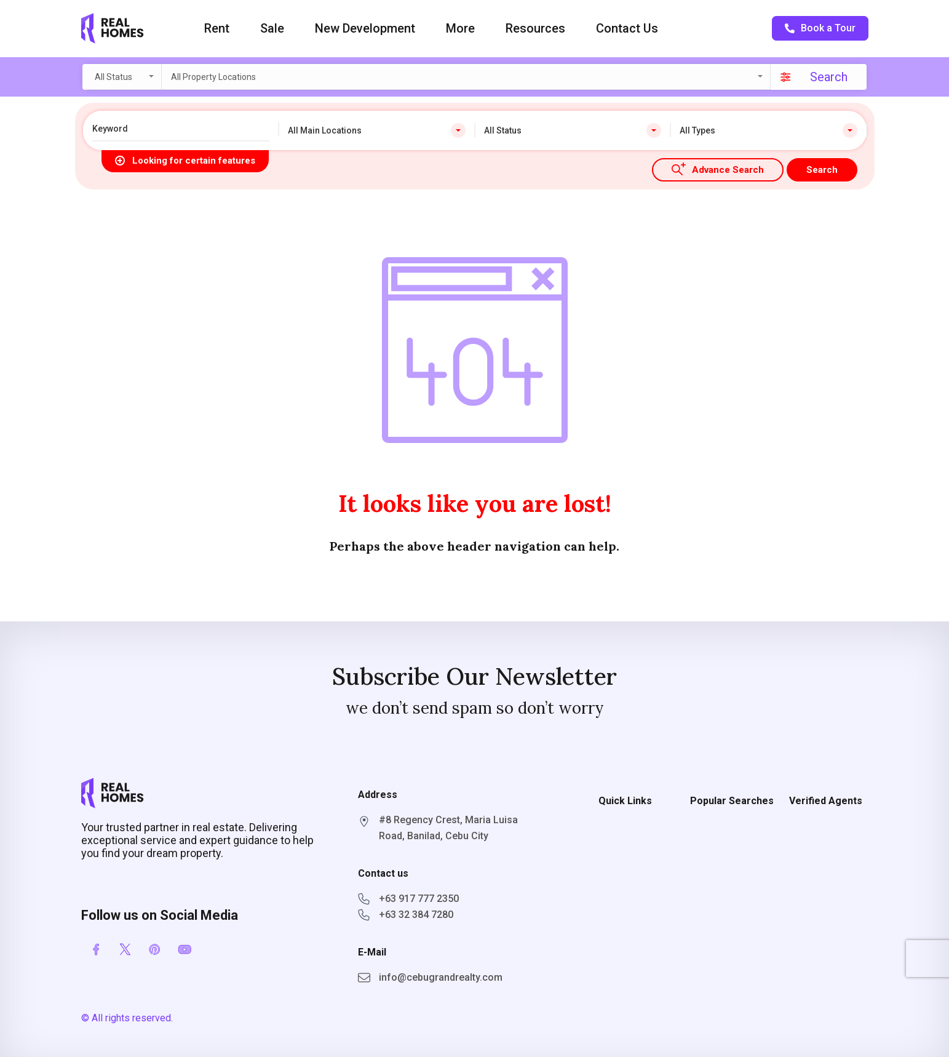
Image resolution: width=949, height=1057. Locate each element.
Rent (216, 28)
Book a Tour (820, 28)
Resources (535, 28)
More (460, 28)
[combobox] (123, 77)
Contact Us (627, 28)
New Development (365, 28)
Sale (272, 28)
